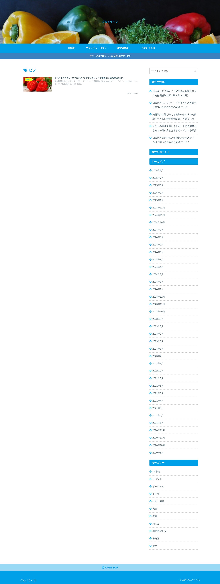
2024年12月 (159, 207)
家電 (155, 508)
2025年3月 (158, 185)
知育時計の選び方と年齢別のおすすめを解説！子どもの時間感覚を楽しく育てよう (175, 116)
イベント (157, 479)
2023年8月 (158, 326)
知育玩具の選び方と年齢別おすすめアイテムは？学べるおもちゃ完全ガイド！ (175, 139)
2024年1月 (158, 289)
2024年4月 (158, 267)
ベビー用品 (158, 501)
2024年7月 (158, 244)
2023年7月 (158, 333)
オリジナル (158, 486)
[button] (195, 71)
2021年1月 (158, 423)
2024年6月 (158, 252)
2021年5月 (158, 393)
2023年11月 (159, 304)
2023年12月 (159, 296)
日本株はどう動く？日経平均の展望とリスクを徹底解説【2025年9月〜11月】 (175, 93)
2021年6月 (158, 385)
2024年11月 (159, 215)
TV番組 (156, 471)
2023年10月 (159, 311)
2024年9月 (158, 229)
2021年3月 (158, 408)
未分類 (156, 538)
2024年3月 (158, 274)
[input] (173, 71)
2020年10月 (159, 445)
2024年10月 (159, 222)
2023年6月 (158, 341)
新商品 (156, 523)
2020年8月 (158, 452)
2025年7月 (158, 178)
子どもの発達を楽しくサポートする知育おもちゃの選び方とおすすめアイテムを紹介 (175, 128)
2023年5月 (158, 348)
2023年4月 (158, 356)
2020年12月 (159, 430)
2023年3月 (158, 363)
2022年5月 (158, 378)
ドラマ (156, 494)
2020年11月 (159, 438)
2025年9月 (158, 170)
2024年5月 (158, 259)
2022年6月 (158, 371)
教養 (155, 516)
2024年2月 (158, 281)
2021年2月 (158, 415)
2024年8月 (158, 237)
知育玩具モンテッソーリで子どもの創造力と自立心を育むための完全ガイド (175, 104)
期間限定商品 (159, 531)
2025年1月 (158, 200)
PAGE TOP (110, 567)
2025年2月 (158, 192)
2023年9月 (158, 319)
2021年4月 (158, 400)
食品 (155, 546)
